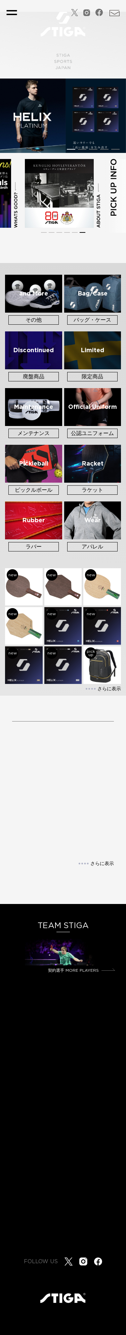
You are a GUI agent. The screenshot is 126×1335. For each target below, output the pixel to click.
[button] (71, 149)
